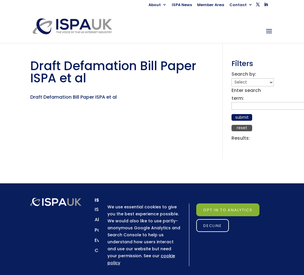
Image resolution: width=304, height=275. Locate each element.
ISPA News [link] (182, 5)
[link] (77, 26)
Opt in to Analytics (227, 210)
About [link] (155, 5)
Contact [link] (238, 5)
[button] (258, 6)
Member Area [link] (210, 5)
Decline (212, 225)
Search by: (243, 74)
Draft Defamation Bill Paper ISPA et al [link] (73, 97)
